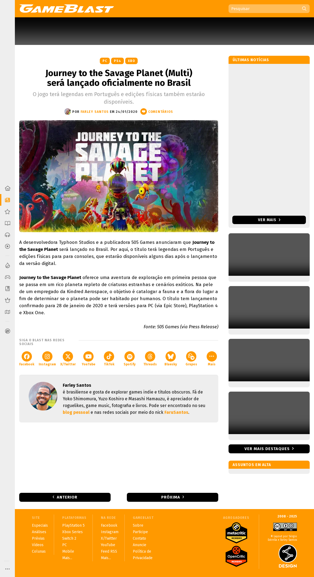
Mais (212, 358)
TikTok (109, 358)
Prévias (38, 538)
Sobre (138, 525)
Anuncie (139, 545)
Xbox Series (72, 532)
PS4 (117, 61)
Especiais (40, 525)
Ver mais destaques (267, 448)
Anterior (67, 497)
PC (105, 61)
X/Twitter (68, 358)
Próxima (170, 497)
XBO (131, 61)
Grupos (191, 358)
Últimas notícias (251, 60)
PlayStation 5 (73, 525)
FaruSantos (176, 412)
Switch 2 (69, 538)
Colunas (39, 551)
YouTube (88, 358)
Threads (150, 358)
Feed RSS (109, 551)
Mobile (68, 551)
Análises (39, 532)
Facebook (26, 358)
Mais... (67, 558)
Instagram (47, 358)
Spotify (129, 358)
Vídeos (38, 545)
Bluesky (170, 358)
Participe (140, 532)
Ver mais (269, 220)
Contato (139, 538)
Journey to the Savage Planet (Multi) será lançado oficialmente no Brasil (118, 78)
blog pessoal (76, 412)
